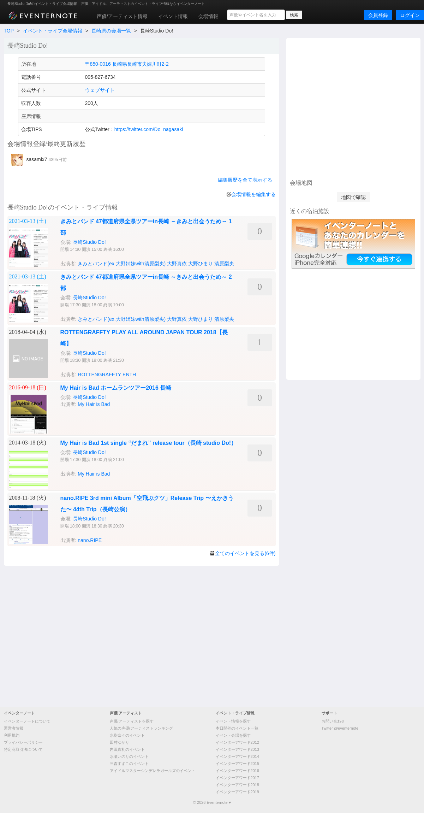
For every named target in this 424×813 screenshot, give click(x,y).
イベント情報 (173, 16)
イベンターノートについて (27, 721)
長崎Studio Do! (89, 242)
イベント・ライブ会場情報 (52, 31)
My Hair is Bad (94, 404)
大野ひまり (200, 263)
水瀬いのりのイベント (129, 756)
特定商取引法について (23, 749)
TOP (9, 31)
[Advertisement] (72, 107)
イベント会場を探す (233, 735)
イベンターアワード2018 (237, 785)
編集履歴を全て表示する (245, 180)
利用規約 (11, 735)
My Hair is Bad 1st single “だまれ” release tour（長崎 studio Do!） (148, 443)
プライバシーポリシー (23, 742)
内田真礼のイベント (127, 749)
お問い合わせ (333, 721)
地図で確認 (353, 197)
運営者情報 (13, 728)
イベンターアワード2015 (237, 763)
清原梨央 (224, 263)
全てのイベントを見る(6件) (245, 553)
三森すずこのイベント (129, 763)
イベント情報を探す (233, 721)
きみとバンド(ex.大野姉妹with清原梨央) (122, 263)
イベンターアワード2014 (237, 756)
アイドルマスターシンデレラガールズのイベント (152, 770)
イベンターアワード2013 (237, 749)
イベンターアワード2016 (237, 770)
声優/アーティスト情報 (122, 16)
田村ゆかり (119, 742)
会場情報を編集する (253, 194)
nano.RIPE (90, 540)
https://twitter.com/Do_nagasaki (148, 129)
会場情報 (208, 16)
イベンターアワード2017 (237, 778)
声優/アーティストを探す (132, 721)
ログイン (410, 15)
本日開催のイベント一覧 (237, 728)
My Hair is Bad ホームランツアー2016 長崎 (116, 388)
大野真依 (177, 263)
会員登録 (378, 15)
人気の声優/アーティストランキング (141, 728)
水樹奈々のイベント (127, 735)
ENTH (129, 374)
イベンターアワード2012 (237, 742)
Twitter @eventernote (340, 728)
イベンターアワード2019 (237, 792)
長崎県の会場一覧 (111, 31)
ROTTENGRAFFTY (99, 374)
